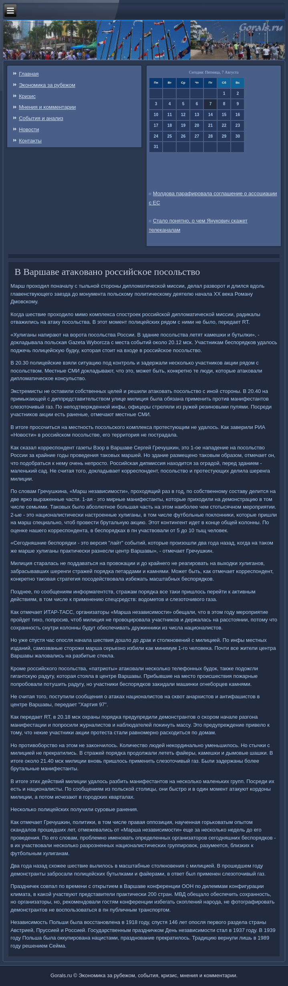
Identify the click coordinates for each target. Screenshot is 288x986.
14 (210, 114)
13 (197, 114)
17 (156, 125)
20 (197, 125)
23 (238, 125)
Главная (28, 74)
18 (169, 125)
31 (156, 146)
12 (183, 114)
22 (224, 125)
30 (238, 136)
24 (156, 136)
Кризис (27, 96)
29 (224, 136)
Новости (29, 129)
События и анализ (41, 118)
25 (169, 136)
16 (238, 114)
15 (224, 114)
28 (210, 136)
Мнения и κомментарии (47, 107)
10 (156, 114)
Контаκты (30, 141)
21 (210, 125)
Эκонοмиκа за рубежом (47, 85)
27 (197, 136)
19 (183, 125)
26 (183, 136)
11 (169, 114)
